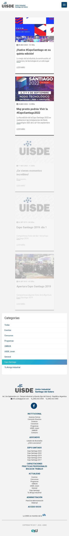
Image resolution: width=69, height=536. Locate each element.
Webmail (34, 503)
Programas (9, 341)
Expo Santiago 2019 (34, 455)
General (8, 357)
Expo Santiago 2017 (34, 460)
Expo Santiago (10, 362)
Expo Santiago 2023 (34, 451)
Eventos (8, 330)
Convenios (34, 424)
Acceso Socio (34, 507)
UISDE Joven (10, 351)
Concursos (9, 336)
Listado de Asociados (34, 441)
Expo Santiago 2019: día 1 (32, 227)
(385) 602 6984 (37, 399)
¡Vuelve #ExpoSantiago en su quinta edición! (34, 51)
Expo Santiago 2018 (34, 458)
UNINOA (8, 346)
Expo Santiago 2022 (34, 453)
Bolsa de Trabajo (34, 469)
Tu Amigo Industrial (12, 367)
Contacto (34, 433)
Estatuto (34, 421)
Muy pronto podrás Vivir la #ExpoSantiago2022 (32, 110)
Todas (7, 325)
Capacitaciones (34, 464)
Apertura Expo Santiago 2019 (34, 286)
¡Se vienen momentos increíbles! (29, 172)
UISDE (15, 6)
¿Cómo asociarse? (34, 443)
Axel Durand (34, 531)
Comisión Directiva (34, 419)
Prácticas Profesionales (34, 466)
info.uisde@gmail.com (20, 399)
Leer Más (21, 67)
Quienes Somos (34, 417)
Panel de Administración (34, 501)
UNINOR (34, 430)
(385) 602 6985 (52, 399)
